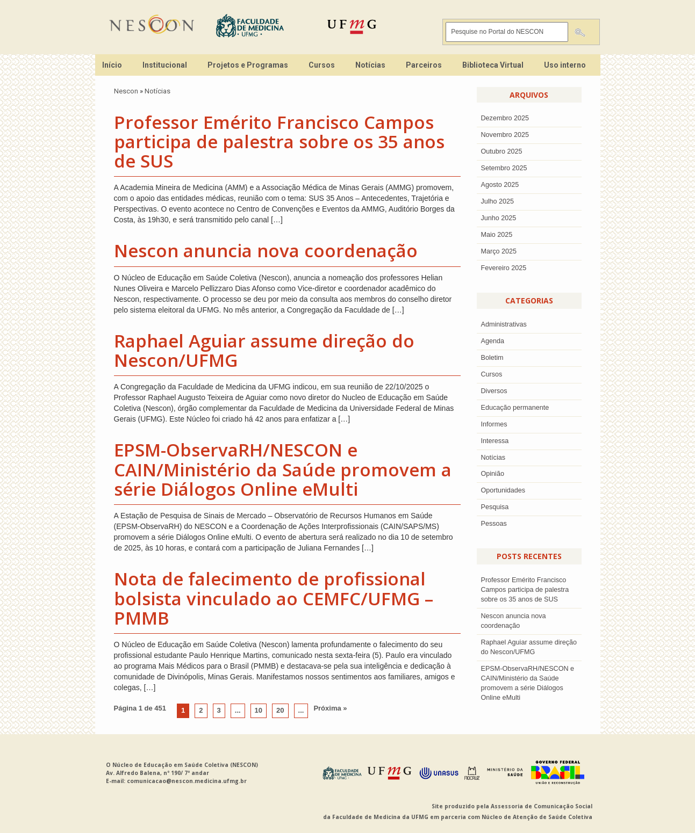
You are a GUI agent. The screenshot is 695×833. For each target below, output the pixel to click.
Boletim (492, 357)
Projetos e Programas (247, 65)
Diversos (494, 391)
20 (280, 710)
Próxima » (330, 708)
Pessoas (494, 523)
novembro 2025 (505, 135)
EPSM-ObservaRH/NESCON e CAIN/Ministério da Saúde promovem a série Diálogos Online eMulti (283, 469)
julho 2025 (497, 201)
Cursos (322, 65)
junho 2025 (499, 218)
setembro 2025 (504, 168)
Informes (494, 424)
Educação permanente (515, 407)
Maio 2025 (497, 234)
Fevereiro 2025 (504, 268)
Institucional (164, 65)
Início (112, 65)
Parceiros (424, 65)
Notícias (370, 65)
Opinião (492, 473)
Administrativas (504, 324)
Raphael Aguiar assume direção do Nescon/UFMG (264, 350)
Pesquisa (495, 507)
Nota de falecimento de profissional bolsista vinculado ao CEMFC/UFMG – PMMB (273, 598)
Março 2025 (499, 251)
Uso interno (565, 65)
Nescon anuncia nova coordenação (266, 250)
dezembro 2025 (505, 118)
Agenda (492, 341)
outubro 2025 (501, 151)
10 (258, 710)
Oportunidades (503, 490)
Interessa (495, 441)
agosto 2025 (500, 185)
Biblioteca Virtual (493, 65)
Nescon (126, 91)
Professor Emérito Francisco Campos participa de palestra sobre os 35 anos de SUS (279, 141)
